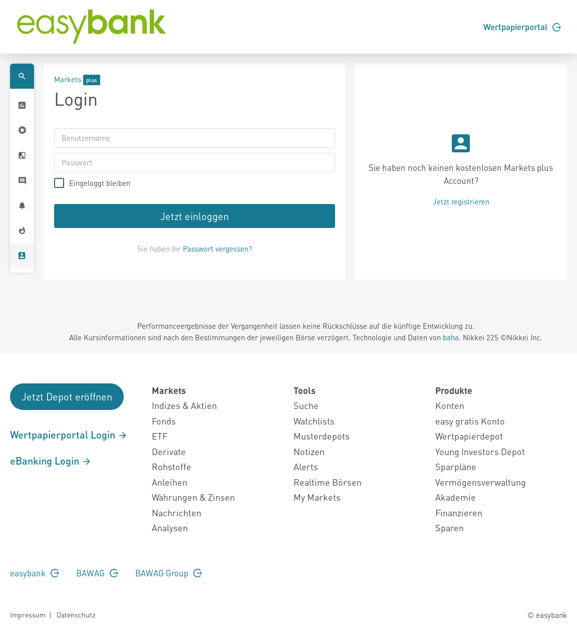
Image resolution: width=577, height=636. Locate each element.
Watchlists (314, 421)
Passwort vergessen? (217, 249)
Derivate (169, 451)
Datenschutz (76, 614)
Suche (306, 405)
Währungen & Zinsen (193, 497)
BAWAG (97, 572)
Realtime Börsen (328, 482)
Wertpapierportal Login (69, 434)
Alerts (306, 466)
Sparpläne (455, 466)
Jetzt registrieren (461, 201)
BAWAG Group (168, 572)
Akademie (455, 497)
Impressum (28, 614)
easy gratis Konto (470, 421)
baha (451, 337)
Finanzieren (458, 512)
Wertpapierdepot (469, 436)
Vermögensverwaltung (480, 482)
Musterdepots (322, 436)
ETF (159, 436)
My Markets (317, 497)
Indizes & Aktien (184, 405)
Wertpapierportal (522, 26)
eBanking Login (51, 460)
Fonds (164, 421)
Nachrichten (176, 512)
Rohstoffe (171, 466)
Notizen (309, 451)
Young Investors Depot (480, 451)
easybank (34, 572)
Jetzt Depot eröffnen (67, 396)
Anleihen (169, 482)
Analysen (170, 527)
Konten (449, 405)
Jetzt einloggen (194, 216)
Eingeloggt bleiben (99, 183)
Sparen (449, 527)
